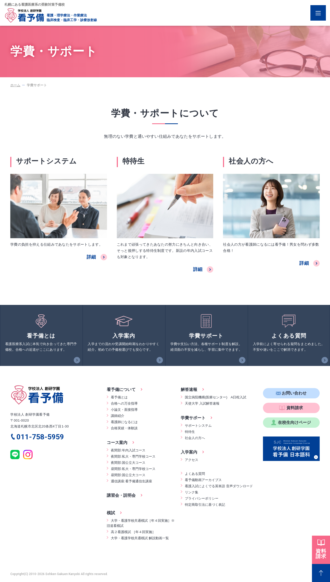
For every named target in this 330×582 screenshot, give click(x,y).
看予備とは (119, 397)
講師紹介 (117, 416)
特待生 (190, 432)
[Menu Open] (318, 13)
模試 (111, 513)
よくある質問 (195, 474)
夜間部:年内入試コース (128, 450)
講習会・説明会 (121, 495)
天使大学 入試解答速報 (202, 403)
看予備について (121, 389)
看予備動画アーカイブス (203, 480)
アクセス (191, 460)
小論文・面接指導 (124, 410)
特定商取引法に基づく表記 (205, 505)
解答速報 (189, 389)
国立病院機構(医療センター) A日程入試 (215, 397)
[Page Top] (321, 573)
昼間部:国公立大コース (128, 475)
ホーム (15, 85)
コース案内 (117, 442)
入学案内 (189, 452)
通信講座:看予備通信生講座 (131, 481)
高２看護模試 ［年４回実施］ (133, 532)
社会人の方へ (195, 438)
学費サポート (193, 418)
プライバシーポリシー (201, 498)
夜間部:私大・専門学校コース (133, 456)
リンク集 (191, 492)
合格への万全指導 (124, 403)
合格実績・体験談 (124, 428)
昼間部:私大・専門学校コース (133, 469)
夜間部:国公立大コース (128, 463)
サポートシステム (198, 425)
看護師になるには (124, 422)
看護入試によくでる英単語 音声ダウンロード (219, 486)
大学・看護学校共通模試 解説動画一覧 (140, 538)
